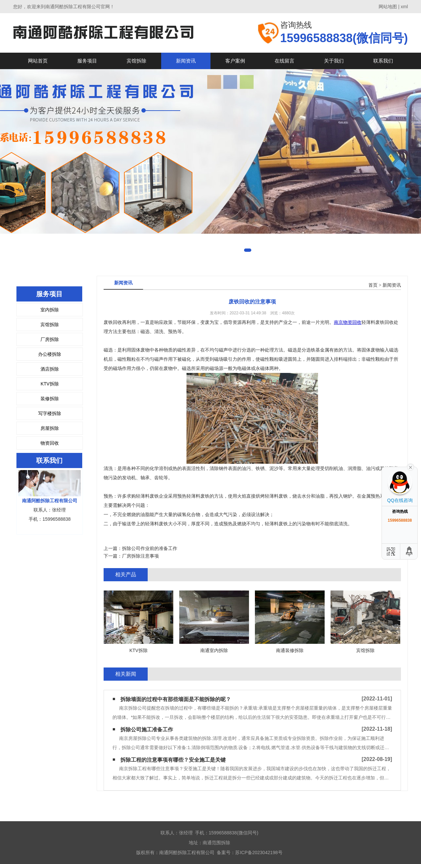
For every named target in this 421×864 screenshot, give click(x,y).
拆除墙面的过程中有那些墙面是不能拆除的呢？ (175, 699)
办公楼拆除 (49, 354)
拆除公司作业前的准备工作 (149, 548)
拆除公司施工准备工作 (146, 729)
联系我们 (383, 61)
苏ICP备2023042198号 (258, 852)
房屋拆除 (49, 428)
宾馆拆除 (136, 61)
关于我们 (334, 61)
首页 (373, 285)
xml (404, 6)
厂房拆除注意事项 (140, 556)
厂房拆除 (49, 339)
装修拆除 (49, 398)
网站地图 (388, 6)
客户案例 (235, 61)
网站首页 (38, 61)
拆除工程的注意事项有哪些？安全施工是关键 (173, 760)
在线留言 (284, 61)
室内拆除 (49, 309)
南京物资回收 (347, 322)
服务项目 (87, 61)
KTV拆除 (49, 383)
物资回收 (49, 443)
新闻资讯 (186, 61)
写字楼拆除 (49, 413)
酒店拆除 (49, 369)
